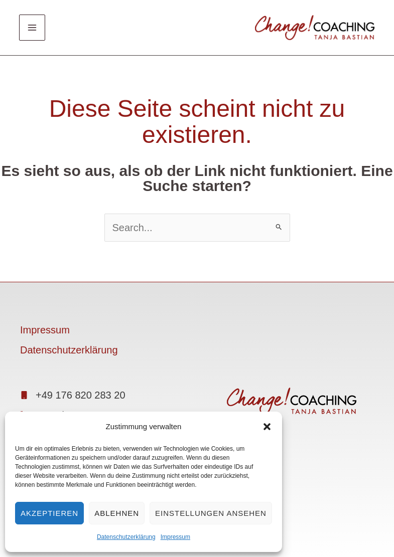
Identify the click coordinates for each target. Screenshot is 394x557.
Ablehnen (116, 513)
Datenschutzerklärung (126, 536)
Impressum (175, 536)
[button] (267, 427)
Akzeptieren (49, 513)
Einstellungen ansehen (211, 513)
